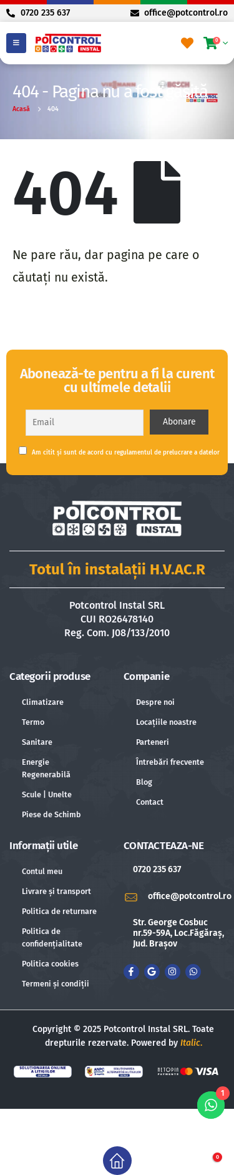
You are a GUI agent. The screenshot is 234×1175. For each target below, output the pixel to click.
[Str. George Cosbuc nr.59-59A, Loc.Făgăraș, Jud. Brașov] (174, 933)
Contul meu (42, 871)
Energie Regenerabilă (46, 768)
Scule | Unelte (47, 794)
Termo (33, 722)
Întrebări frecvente (170, 762)
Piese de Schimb (51, 814)
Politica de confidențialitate (52, 937)
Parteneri (152, 742)
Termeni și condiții (55, 983)
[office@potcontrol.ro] (174, 897)
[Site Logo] (68, 43)
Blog (144, 782)
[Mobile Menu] (16, 43)
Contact (149, 802)
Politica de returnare (59, 911)
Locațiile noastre (166, 722)
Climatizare (43, 702)
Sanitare (37, 742)
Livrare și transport (56, 891)
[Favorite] (187, 43)
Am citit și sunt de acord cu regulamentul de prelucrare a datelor (119, 451)
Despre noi (155, 702)
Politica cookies (50, 963)
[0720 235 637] (174, 870)
